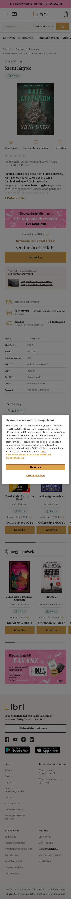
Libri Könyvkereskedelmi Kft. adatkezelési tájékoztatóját (28, 454)
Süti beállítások (35, 475)
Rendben (35, 467)
